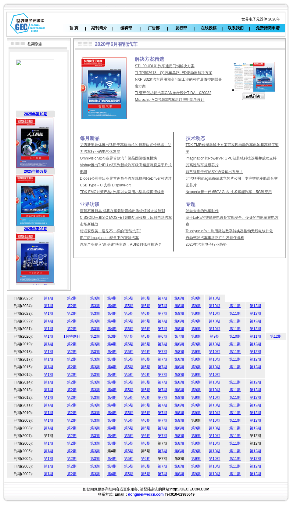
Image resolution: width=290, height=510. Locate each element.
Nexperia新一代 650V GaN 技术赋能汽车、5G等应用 (229, 192)
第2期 (72, 298)
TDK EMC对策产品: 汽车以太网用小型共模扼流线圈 (122, 192)
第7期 (162, 298)
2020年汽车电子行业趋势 (206, 244)
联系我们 (236, 28)
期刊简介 (99, 28)
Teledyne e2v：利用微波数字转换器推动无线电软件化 (229, 231)
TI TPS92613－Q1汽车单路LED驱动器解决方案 (173, 73)
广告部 (154, 28)
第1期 (48, 298)
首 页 (73, 28)
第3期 (95, 298)
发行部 (181, 28)
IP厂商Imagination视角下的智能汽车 (109, 238)
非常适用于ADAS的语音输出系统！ (214, 172)
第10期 (214, 298)
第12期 (255, 306)
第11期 (235, 306)
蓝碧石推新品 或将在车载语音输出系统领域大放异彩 (122, 211)
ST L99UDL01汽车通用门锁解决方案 (165, 66)
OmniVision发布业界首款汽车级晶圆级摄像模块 (118, 158)
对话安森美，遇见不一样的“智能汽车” (110, 231)
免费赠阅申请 (268, 28)
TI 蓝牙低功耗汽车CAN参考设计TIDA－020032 (173, 93)
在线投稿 (209, 28)
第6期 (145, 298)
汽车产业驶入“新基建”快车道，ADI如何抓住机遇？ (121, 244)
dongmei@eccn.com (146, 494)
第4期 (112, 298)
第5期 (129, 298)
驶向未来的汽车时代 (202, 211)
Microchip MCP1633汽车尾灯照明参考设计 (169, 99)
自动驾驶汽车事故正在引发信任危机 (215, 238)
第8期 (179, 298)
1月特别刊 (71, 336)
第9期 (196, 298)
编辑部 (126, 28)
